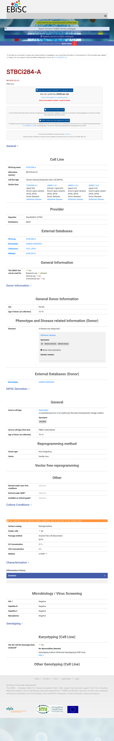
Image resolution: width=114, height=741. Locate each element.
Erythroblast (45, 423)
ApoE (90, 32)
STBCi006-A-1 (32, 194)
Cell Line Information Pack (55, 112)
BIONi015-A (78, 32)
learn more (67, 44)
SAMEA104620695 (48, 394)
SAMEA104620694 (34, 254)
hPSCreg (15, 249)
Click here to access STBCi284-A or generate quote (54, 92)
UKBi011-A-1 (52, 194)
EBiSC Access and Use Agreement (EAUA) (54, 123)
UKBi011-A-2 (73, 194)
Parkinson (85, 32)
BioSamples (16, 254)
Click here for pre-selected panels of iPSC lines (57, 23)
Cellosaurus (16, 259)
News (36, 698)
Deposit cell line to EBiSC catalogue (57, 37)
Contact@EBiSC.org (75, 59)
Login (77, 698)
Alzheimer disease (33, 209)
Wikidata (15, 263)
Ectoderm (15, 593)
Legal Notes (66, 698)
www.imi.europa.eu (29, 716)
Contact (46, 698)
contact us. (68, 136)
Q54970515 (30, 263)
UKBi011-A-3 (95, 194)
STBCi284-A (31, 170)
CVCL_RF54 (30, 259)
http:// (42, 674)
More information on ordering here (54, 99)
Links (55, 698)
